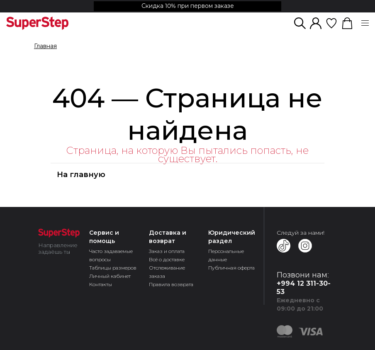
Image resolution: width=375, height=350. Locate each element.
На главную (81, 174)
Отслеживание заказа (167, 272)
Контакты (100, 284)
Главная (45, 46)
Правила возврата (171, 284)
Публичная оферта (231, 268)
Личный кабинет (110, 276)
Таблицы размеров (112, 268)
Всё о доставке (167, 259)
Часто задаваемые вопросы (111, 255)
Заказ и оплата (167, 251)
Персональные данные (226, 255)
